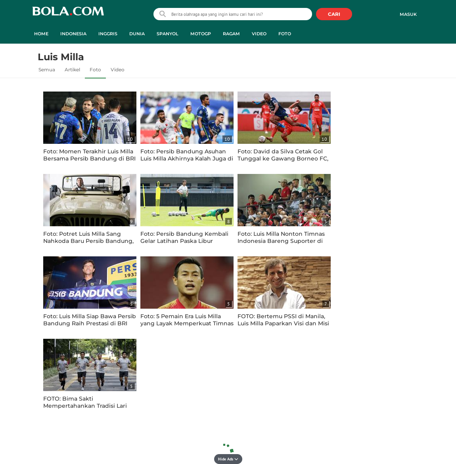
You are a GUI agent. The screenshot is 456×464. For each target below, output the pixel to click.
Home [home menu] (41, 33)
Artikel (72, 70)
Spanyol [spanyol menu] (167, 33)
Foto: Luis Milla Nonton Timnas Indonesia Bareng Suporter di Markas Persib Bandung (281, 241)
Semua (46, 70)
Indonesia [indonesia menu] (73, 33)
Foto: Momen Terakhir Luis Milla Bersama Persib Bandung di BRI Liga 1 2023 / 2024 (89, 158)
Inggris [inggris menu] (107, 33)
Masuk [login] (408, 14)
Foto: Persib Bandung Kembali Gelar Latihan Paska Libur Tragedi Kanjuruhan (184, 241)
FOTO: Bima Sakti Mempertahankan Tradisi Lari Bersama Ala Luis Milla (85, 405)
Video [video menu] (259, 33)
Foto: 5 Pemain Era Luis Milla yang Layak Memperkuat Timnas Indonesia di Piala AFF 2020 (187, 323)
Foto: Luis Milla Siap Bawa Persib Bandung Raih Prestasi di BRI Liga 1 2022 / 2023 (89, 323)
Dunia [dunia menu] (137, 33)
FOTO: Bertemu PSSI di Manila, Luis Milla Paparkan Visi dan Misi (283, 320)
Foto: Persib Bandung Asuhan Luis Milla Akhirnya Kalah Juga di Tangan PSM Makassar (186, 158)
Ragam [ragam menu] (231, 33)
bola (68, 15)
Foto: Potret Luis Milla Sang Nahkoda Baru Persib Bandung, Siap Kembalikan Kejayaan (88, 241)
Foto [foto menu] (284, 33)
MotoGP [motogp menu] (200, 33)
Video (118, 70)
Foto (95, 70)
